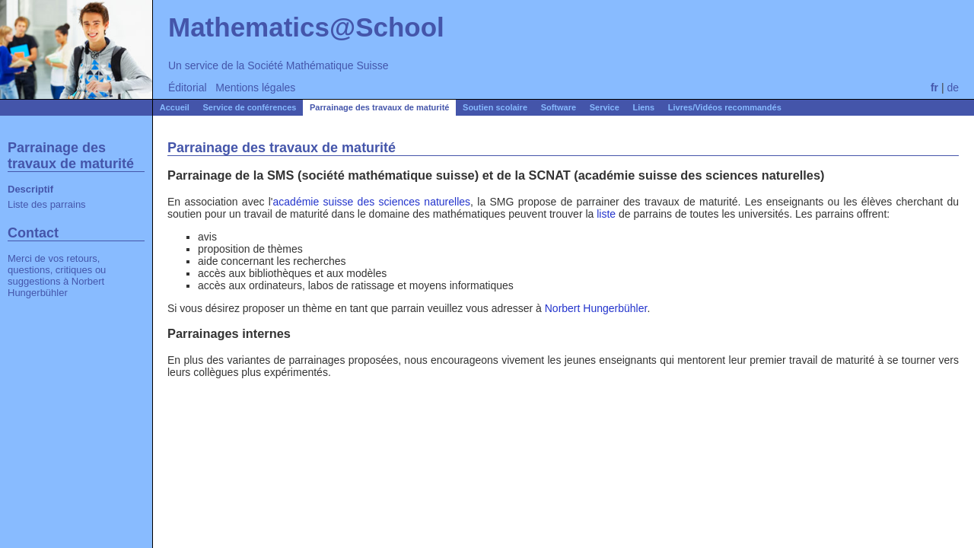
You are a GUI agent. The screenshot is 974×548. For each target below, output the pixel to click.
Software (558, 107)
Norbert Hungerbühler (56, 287)
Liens (643, 107)
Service (604, 107)
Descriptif (30, 189)
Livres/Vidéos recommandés (724, 107)
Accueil (174, 107)
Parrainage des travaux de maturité (379, 107)
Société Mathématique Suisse (317, 65)
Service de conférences (250, 107)
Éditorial (187, 87)
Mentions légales (255, 87)
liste (606, 214)
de (953, 87)
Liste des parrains (47, 204)
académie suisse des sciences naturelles (372, 202)
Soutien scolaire (495, 107)
